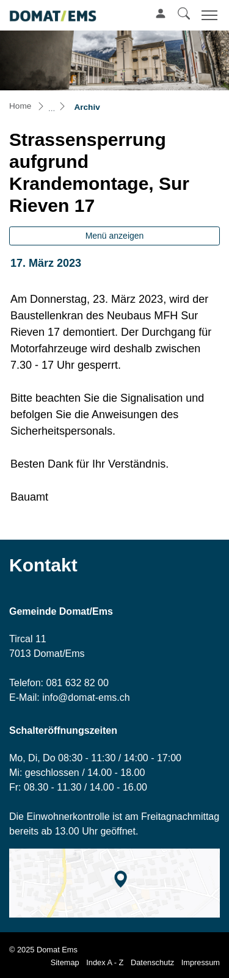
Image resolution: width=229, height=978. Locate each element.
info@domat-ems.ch (85, 697)
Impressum (200, 962)
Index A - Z (104, 962)
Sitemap (65, 962)
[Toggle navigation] (207, 15)
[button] (183, 13)
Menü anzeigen (114, 236)
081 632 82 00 (77, 683)
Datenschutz (152, 962)
